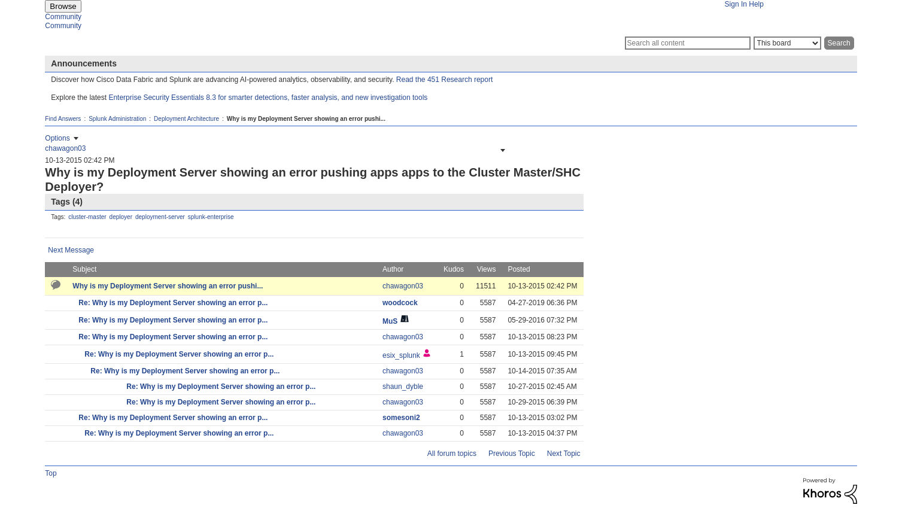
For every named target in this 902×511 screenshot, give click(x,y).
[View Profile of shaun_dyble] (402, 386)
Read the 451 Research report (444, 79)
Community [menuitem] (63, 17)
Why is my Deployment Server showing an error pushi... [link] (306, 118)
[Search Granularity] (787, 43)
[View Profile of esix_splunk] (401, 355)
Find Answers (63, 118)
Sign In (736, 4)
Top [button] (50, 473)
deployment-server (160, 217)
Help (756, 4)
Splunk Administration (117, 118)
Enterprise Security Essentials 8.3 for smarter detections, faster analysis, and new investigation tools (267, 97)
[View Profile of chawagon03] (65, 148)
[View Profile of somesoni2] (401, 417)
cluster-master (87, 217)
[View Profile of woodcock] (400, 303)
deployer (121, 217)
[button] (501, 150)
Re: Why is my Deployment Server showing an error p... (173, 303)
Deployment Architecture (186, 118)
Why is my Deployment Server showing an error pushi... (167, 286)
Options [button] (57, 138)
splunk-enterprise (211, 217)
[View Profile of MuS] (389, 321)
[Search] (688, 43)
